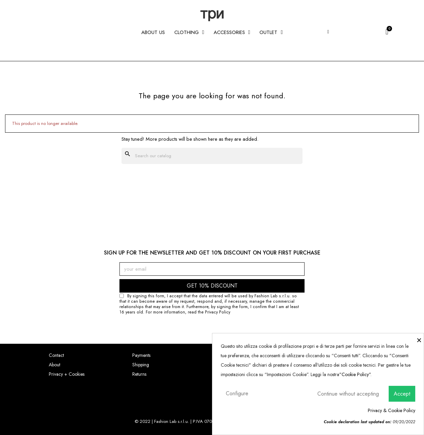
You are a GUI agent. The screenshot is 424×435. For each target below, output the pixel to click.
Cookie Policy (355, 374)
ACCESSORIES (232, 32)
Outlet (271, 32)
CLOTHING (189, 32)
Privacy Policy (217, 312)
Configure (237, 393)
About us (153, 32)
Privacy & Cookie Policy (391, 410)
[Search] (212, 156)
